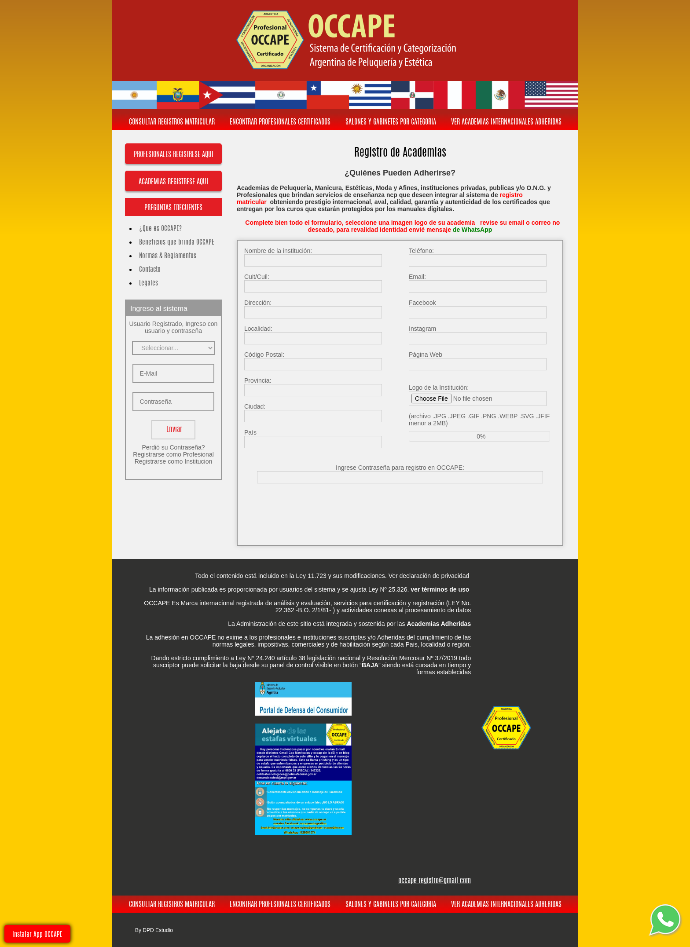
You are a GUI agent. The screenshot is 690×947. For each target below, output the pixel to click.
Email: (417, 276)
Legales (145, 283)
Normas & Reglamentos (164, 256)
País (250, 432)
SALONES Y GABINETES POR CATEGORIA (390, 122)
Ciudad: (254, 406)
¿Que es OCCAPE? (157, 229)
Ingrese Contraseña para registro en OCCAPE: (400, 467)
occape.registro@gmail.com (434, 881)
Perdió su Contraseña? (173, 447)
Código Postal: (264, 354)
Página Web (425, 354)
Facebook (422, 302)
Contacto (146, 270)
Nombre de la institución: (278, 250)
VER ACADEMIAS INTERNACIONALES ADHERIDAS (506, 122)
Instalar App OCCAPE (37, 935)
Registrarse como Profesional (173, 454)
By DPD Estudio (154, 930)
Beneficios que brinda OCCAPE (173, 242)
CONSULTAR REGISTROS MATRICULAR (172, 122)
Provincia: (257, 380)
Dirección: (258, 302)
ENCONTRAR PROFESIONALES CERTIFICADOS (280, 122)
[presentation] (401, 507)
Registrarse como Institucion (174, 461)
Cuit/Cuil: (256, 276)
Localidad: (258, 328)
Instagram (422, 328)
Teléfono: (421, 250)
